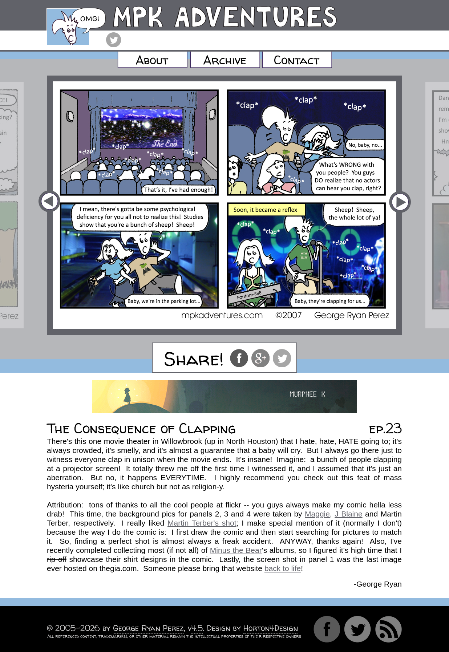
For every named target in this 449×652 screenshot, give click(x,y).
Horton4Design (270, 628)
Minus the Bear (236, 550)
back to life (282, 568)
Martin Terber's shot (201, 523)
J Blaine (348, 514)
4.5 (197, 628)
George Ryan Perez (148, 628)
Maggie (317, 514)
